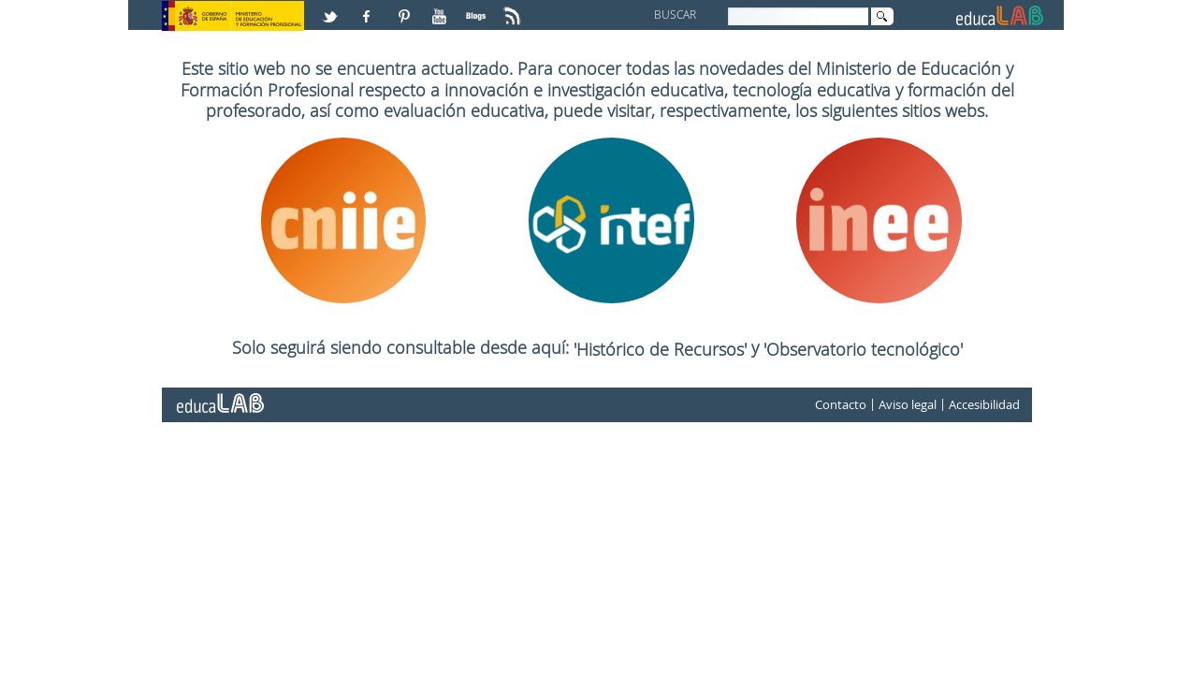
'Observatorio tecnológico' (863, 349)
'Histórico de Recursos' (662, 349)
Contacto (840, 404)
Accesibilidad (984, 404)
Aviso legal (908, 404)
